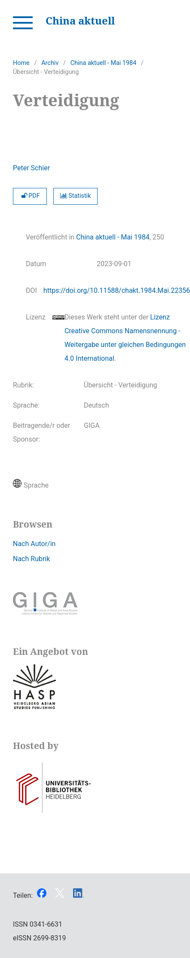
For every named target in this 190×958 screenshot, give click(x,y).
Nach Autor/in (34, 544)
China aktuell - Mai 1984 (103, 63)
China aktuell (80, 20)
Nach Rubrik (31, 559)
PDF (30, 196)
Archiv (49, 63)
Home (21, 63)
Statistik (75, 196)
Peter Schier (31, 168)
